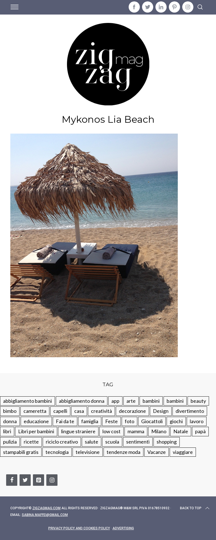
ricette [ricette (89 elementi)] (31, 442)
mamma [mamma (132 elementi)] (136, 431)
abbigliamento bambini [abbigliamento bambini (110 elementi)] (27, 401)
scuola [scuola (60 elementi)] (112, 442)
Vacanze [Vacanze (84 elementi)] (156, 452)
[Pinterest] (38, 480)
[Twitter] (25, 480)
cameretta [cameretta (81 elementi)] (34, 411)
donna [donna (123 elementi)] (10, 421)
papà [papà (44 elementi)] (200, 431)
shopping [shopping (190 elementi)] (167, 442)
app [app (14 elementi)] (115, 401)
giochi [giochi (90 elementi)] (176, 421)
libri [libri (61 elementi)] (7, 431)
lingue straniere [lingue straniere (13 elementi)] (78, 431)
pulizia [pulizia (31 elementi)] (10, 442)
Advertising (123, 528)
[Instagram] (51, 480)
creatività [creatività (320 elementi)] (101, 411)
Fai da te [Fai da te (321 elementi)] (65, 421)
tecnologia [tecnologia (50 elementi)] (57, 452)
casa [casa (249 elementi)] (79, 411)
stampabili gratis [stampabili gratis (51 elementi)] (21, 452)
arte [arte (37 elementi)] (131, 401)
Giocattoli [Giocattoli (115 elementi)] (152, 421)
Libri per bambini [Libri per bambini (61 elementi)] (36, 431)
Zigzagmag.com (46, 508)
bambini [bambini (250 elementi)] (151, 401)
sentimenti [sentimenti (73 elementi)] (138, 442)
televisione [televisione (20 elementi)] (88, 452)
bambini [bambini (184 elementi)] (175, 401)
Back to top (195, 508)
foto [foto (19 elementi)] (129, 421)
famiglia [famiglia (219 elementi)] (89, 421)
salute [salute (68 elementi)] (91, 442)
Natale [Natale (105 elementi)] (180, 431)
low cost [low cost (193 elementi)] (111, 431)
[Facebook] (11, 480)
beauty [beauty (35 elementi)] (198, 401)
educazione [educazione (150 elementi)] (36, 421)
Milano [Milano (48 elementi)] (158, 431)
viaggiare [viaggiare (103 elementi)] (183, 452)
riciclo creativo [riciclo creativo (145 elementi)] (62, 442)
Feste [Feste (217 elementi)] (111, 421)
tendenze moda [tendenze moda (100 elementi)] (123, 452)
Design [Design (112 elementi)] (161, 411)
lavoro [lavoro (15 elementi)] (196, 421)
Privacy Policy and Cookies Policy (79, 528)
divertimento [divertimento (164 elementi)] (190, 411)
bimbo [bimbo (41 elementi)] (9, 411)
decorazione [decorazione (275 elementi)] (132, 411)
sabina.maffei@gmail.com (45, 515)
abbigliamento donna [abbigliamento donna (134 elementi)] (81, 401)
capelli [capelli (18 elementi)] (60, 411)
